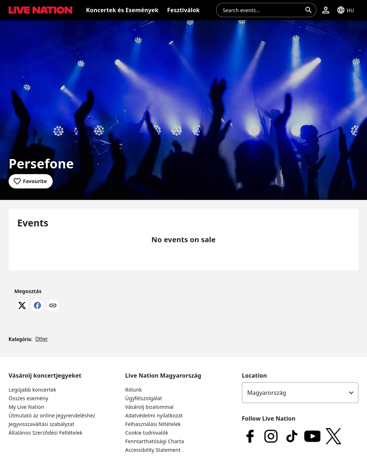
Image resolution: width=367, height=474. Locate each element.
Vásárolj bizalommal (149, 406)
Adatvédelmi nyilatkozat (154, 415)
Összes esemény (28, 398)
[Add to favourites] (31, 181)
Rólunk (133, 389)
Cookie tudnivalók (146, 432)
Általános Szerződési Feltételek (45, 432)
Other (41, 339)
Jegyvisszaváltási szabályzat (42, 424)
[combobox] (262, 10)
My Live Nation (26, 406)
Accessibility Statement (152, 449)
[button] (325, 10)
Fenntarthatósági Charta (154, 441)
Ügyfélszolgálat (143, 398)
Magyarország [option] (266, 393)
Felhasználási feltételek (153, 424)
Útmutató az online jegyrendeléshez (52, 415)
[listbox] (300, 393)
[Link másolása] (53, 306)
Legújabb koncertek (32, 389)
